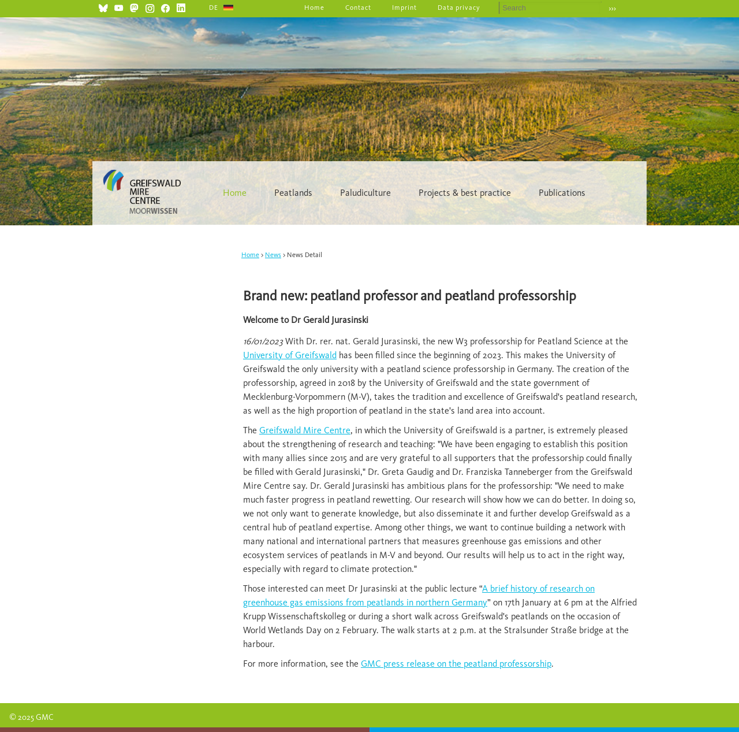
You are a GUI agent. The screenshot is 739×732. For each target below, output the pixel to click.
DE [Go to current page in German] (213, 7)
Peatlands (293, 192)
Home (314, 7)
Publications (562, 192)
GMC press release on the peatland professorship (456, 663)
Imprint (404, 7)
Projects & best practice (465, 192)
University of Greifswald (290, 355)
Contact (358, 7)
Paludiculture (365, 192)
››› (612, 8)
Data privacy (459, 7)
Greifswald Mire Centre (304, 430)
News (273, 255)
